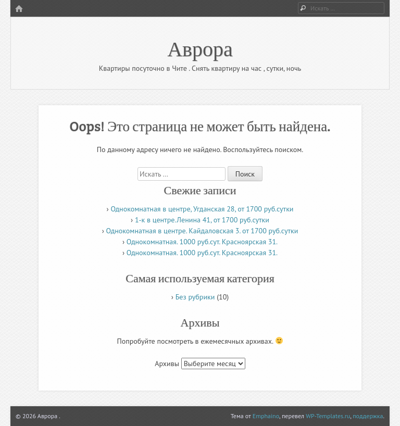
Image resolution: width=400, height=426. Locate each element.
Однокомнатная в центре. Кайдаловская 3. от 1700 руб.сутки (202, 230)
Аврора (200, 48)
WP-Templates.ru (328, 416)
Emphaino (266, 416)
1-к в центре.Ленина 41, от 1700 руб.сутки (202, 219)
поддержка (368, 416)
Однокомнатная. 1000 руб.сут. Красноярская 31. (202, 241)
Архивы (167, 363)
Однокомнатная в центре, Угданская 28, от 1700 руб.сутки (201, 209)
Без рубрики (195, 297)
